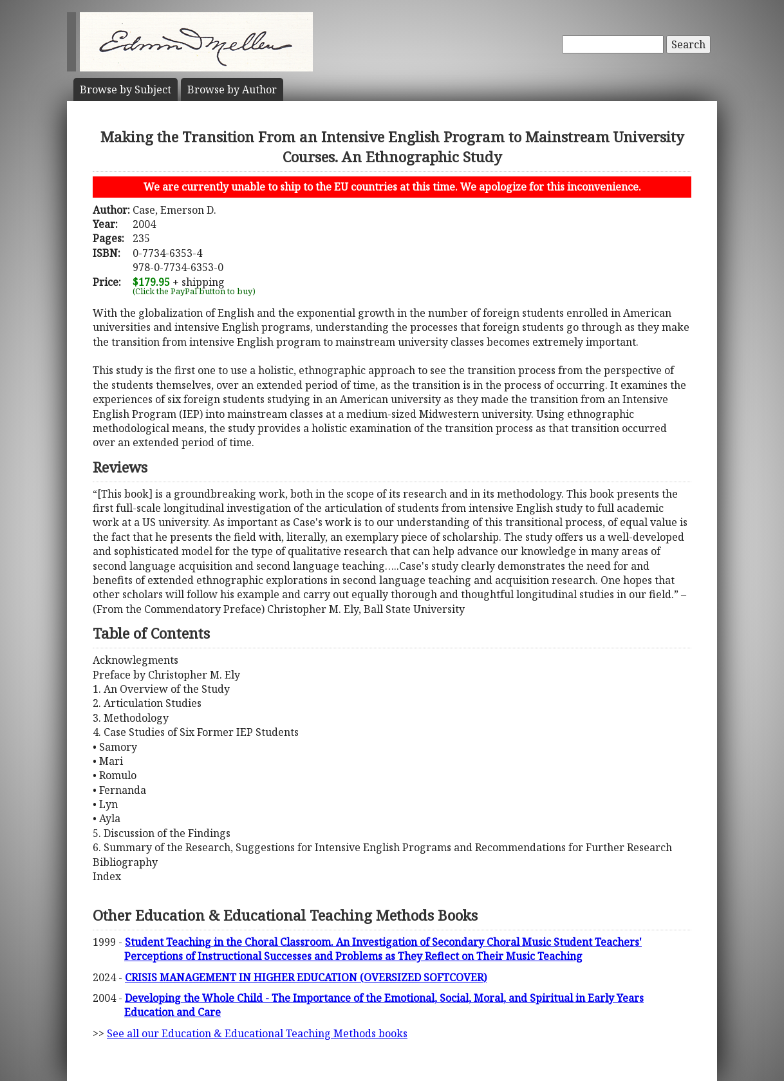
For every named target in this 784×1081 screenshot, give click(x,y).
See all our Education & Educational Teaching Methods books (257, 1033)
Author (232, 89)
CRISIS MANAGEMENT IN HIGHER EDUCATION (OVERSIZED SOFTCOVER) (306, 977)
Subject (125, 89)
